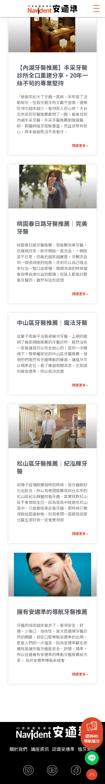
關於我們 (18, 749)
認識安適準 (63, 749)
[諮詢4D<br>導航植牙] (91, 725)
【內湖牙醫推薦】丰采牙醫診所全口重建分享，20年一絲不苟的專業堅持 (52, 75)
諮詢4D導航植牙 (92, 738)
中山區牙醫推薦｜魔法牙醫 (52, 322)
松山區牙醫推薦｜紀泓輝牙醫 (52, 467)
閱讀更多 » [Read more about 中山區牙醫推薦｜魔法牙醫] (80, 385)
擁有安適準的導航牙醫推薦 (52, 611)
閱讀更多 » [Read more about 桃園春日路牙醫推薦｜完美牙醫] (80, 293)
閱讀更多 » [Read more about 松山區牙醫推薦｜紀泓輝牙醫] (80, 533)
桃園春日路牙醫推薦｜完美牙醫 (52, 227)
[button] (96, 8)
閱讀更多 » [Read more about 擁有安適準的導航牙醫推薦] (80, 674)
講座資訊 (40, 749)
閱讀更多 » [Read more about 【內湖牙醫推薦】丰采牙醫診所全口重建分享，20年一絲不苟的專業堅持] (80, 145)
